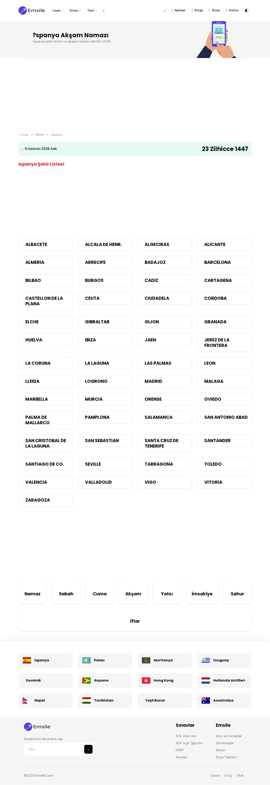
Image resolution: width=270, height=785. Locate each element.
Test (90, 10)
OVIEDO (212, 399)
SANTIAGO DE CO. (44, 464)
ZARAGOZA (37, 500)
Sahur (237, 594)
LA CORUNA (38, 363)
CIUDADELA (157, 298)
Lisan (56, 10)
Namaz (178, 10)
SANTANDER (217, 441)
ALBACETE (36, 244)
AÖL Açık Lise (186, 736)
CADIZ (151, 280)
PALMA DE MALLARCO (37, 420)
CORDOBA (215, 298)
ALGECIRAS (157, 244)
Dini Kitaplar (225, 743)
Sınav (73, 10)
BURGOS (94, 280)
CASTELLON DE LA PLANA (44, 301)
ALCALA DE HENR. (103, 244)
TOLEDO (213, 464)
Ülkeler (39, 135)
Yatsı (167, 594)
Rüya (214, 10)
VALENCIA (36, 482)
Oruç (228, 775)
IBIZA (90, 340)
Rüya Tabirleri (226, 757)
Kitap (197, 10)
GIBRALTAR (97, 322)
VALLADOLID (98, 482)
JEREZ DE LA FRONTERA (216, 342)
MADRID (153, 381)
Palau (99, 660)
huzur (23, 135)
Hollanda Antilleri (229, 680)
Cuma (100, 594)
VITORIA (213, 482)
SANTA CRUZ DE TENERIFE (161, 443)
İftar (135, 621)
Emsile (40, 775)
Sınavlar (181, 757)
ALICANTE (214, 244)
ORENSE (153, 399)
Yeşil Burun (155, 700)
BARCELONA (217, 262)
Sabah (66, 594)
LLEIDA (32, 381)
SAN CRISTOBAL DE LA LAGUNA (45, 443)
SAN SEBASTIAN (102, 441)
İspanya (41, 660)
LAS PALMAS (158, 363)
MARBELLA (36, 399)
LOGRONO (96, 381)
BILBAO (33, 280)
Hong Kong (163, 680)
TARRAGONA (159, 464)
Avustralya (223, 700)
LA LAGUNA (97, 363)
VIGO (150, 482)
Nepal (39, 700)
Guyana (101, 680)
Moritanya (163, 660)
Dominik (33, 680)
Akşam (133, 594)
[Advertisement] (135, 198)
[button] (165, 10)
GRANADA (215, 322)
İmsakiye (202, 594)
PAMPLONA (97, 417)
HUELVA (33, 340)
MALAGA (213, 381)
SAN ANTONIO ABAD (226, 417)
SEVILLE (93, 464)
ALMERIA (34, 262)
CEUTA (92, 298)
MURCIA (94, 399)
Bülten (220, 750)
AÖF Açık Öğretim (189, 743)
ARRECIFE (95, 262)
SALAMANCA (159, 417)
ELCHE (32, 322)
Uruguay (221, 660)
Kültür (232, 10)
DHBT (180, 750)
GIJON (152, 322)
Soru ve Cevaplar (229, 736)
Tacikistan (104, 700)
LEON (209, 363)
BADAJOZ (155, 262)
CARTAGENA (218, 280)
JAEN (150, 340)
